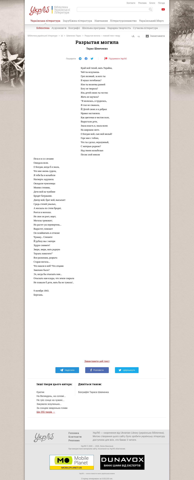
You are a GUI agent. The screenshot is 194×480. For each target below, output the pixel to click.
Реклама (142, 3)
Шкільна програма (93, 27)
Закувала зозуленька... (49, 404)
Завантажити (156, 36)
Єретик (40, 392)
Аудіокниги (58, 27)
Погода (161, 3)
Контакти (131, 3)
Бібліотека (42, 27)
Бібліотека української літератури (42, 36)
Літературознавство (123, 20)
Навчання (101, 20)
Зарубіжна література (77, 20)
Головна (73, 432)
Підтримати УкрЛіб (115, 58)
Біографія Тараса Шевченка (93, 392)
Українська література (45, 21)
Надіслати (67, 370)
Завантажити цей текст (97, 361)
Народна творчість (119, 27)
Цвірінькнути (127, 370)
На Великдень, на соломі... (51, 396)
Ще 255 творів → (46, 412)
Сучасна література (145, 27)
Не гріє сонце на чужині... (50, 400)
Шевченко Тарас (73, 36)
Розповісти (97, 370)
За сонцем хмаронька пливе (52, 408)
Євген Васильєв (106, 446)
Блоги (152, 3)
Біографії (74, 27)
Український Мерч (151, 20)
